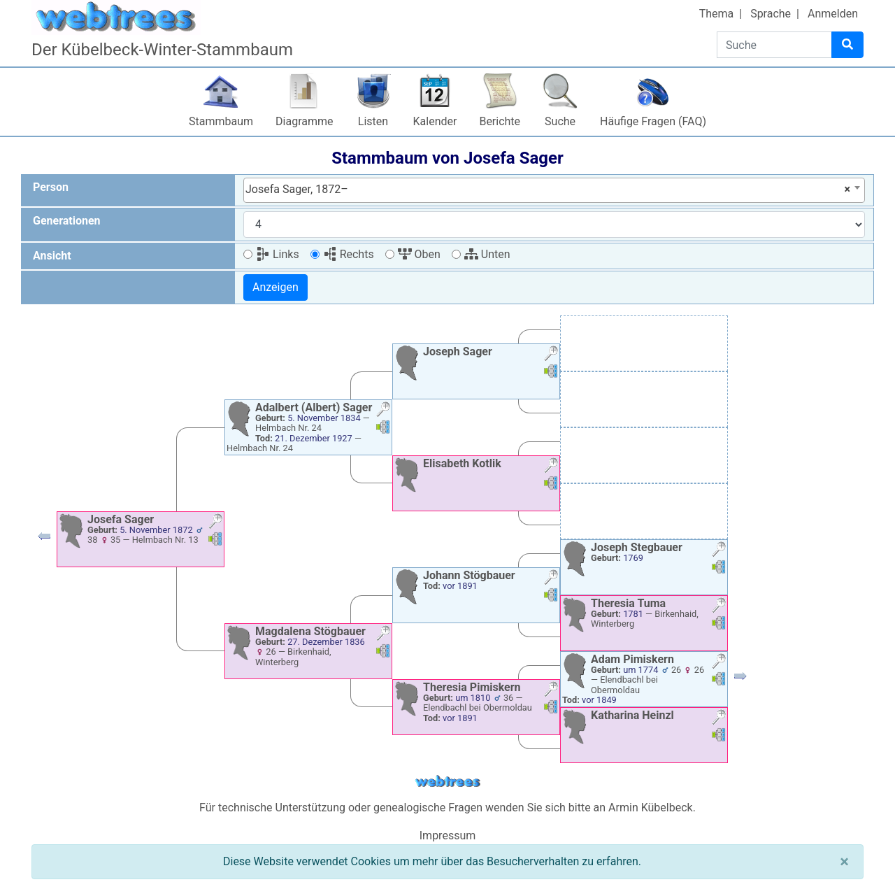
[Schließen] (844, 862)
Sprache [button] (770, 13)
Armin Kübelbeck (650, 807)
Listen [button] (373, 121)
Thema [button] (716, 13)
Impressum (448, 835)
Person (51, 187)
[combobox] (554, 190)
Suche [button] (560, 121)
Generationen (67, 220)
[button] (44, 539)
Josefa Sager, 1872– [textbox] (547, 189)
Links (277, 254)
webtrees (447, 781)
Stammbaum (221, 121)
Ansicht (52, 255)
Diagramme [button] (304, 121)
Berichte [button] (499, 121)
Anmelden (833, 13)
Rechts (348, 254)
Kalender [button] (435, 121)
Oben (419, 254)
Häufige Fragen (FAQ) (653, 121)
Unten (487, 254)
